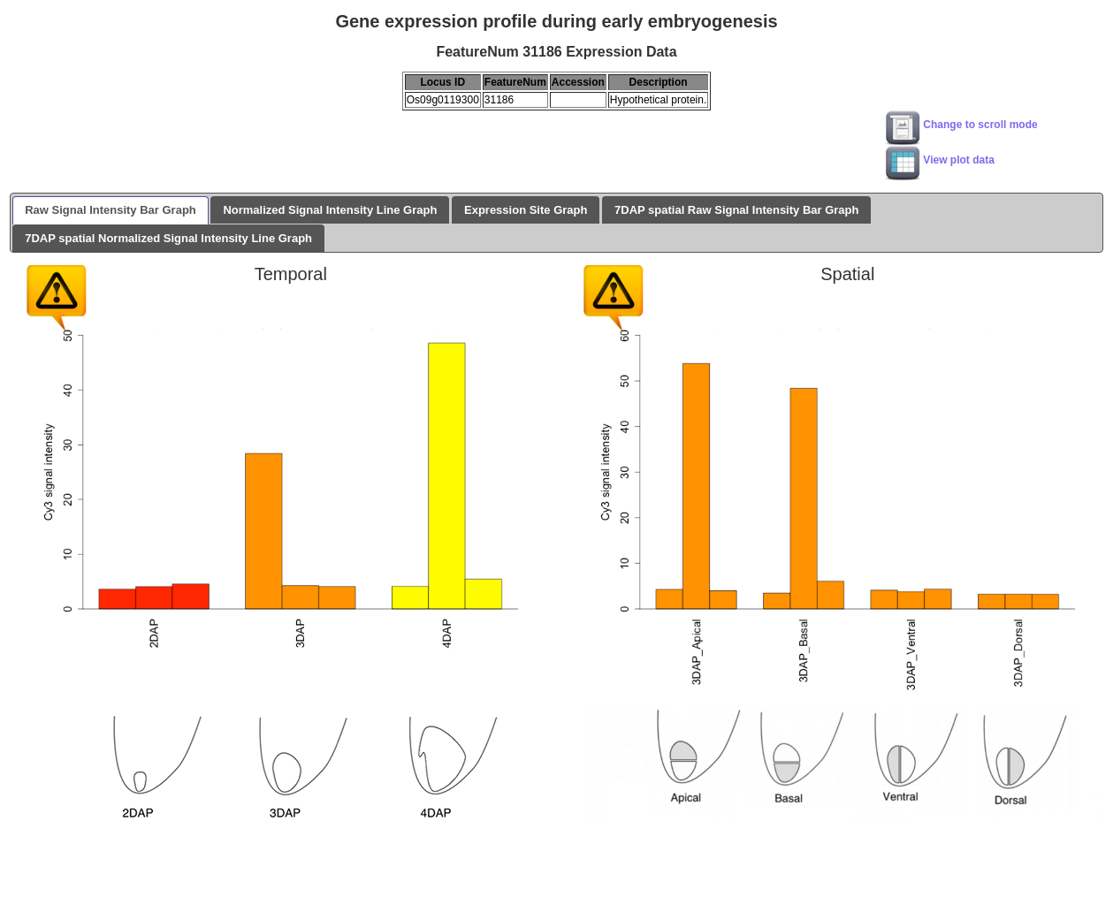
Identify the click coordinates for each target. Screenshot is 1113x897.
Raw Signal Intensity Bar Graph (110, 210)
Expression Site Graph (525, 210)
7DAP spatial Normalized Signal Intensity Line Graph (168, 238)
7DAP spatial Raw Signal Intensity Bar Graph (736, 210)
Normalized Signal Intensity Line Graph (330, 210)
